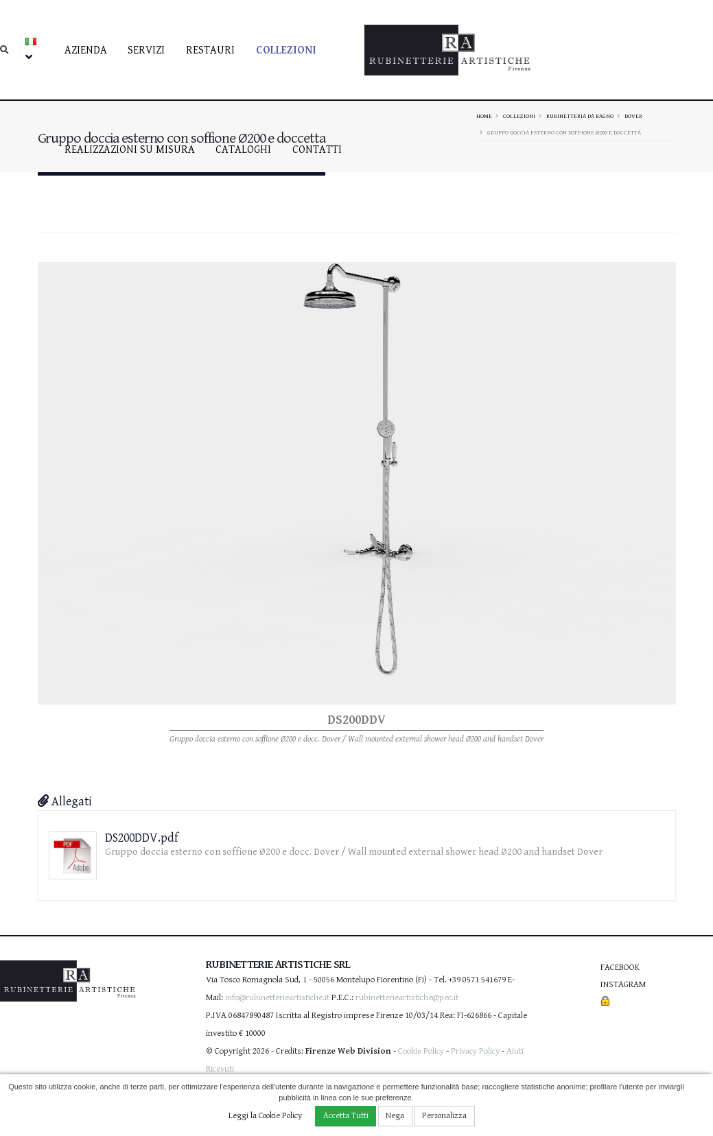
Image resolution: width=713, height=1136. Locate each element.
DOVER (633, 116)
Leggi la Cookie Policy (265, 1116)
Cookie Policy (421, 1051)
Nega (395, 1116)
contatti (317, 149)
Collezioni (286, 50)
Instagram (623, 985)
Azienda (86, 50)
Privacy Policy (475, 1051)
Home (484, 116)
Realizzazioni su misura (130, 149)
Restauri (210, 50)
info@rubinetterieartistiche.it (277, 998)
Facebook (620, 967)
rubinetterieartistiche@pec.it (406, 998)
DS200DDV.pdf (141, 838)
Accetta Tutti (346, 1116)
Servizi (146, 50)
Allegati (65, 801)
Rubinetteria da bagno (579, 116)
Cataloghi (243, 149)
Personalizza (444, 1116)
